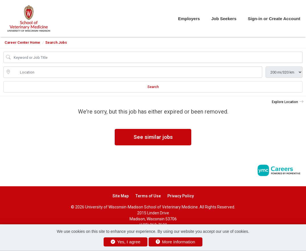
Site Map (120, 196)
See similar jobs (153, 137)
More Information (175, 241)
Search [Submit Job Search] (153, 87)
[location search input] (136, 72)
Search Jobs (56, 42)
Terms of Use (148, 196)
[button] (288, 102)
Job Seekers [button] (223, 18)
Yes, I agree (125, 241)
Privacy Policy (180, 196)
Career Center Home (22, 42)
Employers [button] (189, 18)
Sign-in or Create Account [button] (274, 18)
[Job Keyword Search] (157, 57)
